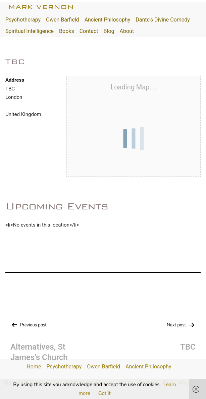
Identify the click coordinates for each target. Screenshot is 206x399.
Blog (109, 31)
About (127, 31)
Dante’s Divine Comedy (163, 19)
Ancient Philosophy (108, 19)
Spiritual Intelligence (29, 31)
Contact (89, 31)
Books (66, 31)
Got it (104, 393)
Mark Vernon (41, 7)
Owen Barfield (62, 19)
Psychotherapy (23, 19)
